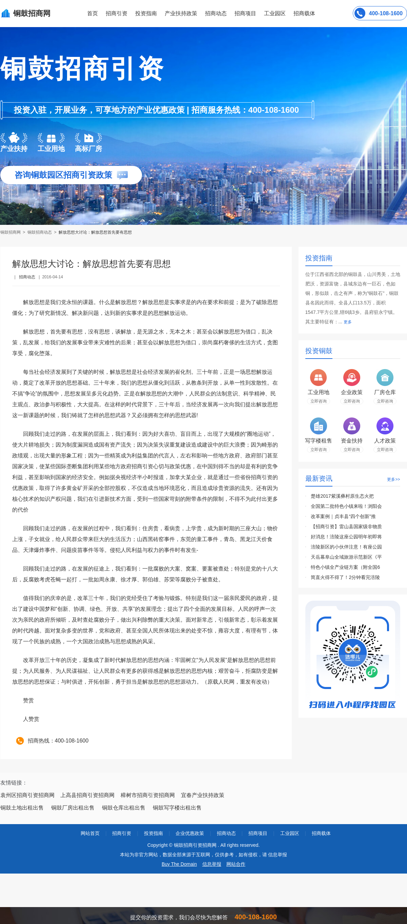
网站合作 (235, 864)
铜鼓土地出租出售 (22, 808)
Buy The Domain (179, 864)
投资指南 (146, 13)
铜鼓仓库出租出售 (123, 808)
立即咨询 (318, 401)
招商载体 (321, 833)
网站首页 (90, 833)
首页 (92, 13)
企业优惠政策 (190, 833)
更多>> (393, 479)
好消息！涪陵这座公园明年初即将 (346, 536)
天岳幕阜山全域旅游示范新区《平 (346, 557)
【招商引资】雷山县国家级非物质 (346, 526)
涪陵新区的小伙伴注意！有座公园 (346, 547)
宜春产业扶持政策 (202, 795)
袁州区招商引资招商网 (27, 795)
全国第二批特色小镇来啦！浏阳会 (346, 506)
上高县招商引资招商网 (87, 795)
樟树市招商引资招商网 (148, 795)
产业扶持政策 (181, 13)
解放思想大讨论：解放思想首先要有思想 (95, 232)
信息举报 (211, 864)
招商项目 (245, 13)
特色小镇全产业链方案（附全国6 (345, 567)
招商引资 (116, 13)
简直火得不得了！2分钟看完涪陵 (345, 577)
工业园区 (275, 13)
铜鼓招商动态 (39, 232)
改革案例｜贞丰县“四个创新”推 (343, 516)
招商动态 (216, 13)
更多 (348, 322)
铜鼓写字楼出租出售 (177, 808)
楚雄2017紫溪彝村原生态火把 (342, 496)
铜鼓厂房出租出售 (73, 808)
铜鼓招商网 (11, 232)
